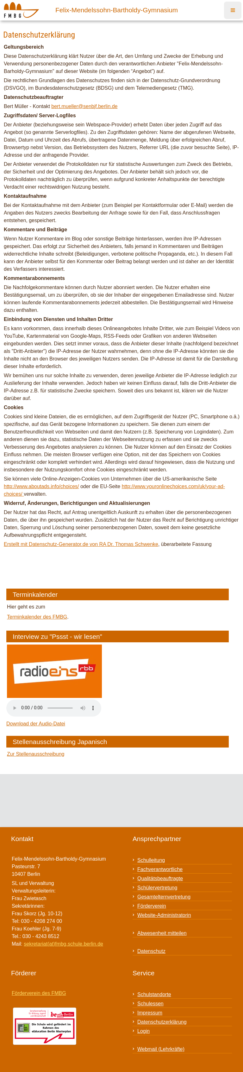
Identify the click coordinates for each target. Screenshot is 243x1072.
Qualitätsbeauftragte (160, 878)
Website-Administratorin (164, 915)
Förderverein (151, 906)
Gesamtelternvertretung (163, 896)
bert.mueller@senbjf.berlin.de (84, 106)
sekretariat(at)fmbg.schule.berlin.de (63, 944)
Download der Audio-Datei (35, 723)
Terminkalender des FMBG (37, 617)
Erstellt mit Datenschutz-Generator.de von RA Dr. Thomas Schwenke (81, 544)
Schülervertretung (157, 887)
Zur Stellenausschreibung (35, 754)
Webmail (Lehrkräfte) (160, 1049)
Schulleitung (151, 860)
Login (143, 1031)
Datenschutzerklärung (162, 1022)
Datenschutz (151, 951)
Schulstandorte (154, 994)
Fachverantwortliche (160, 869)
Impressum (149, 1012)
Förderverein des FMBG (39, 993)
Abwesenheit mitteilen (162, 933)
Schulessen (150, 1003)
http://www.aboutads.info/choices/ (41, 486)
